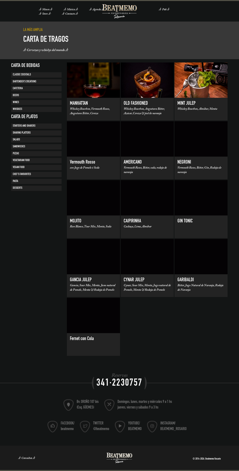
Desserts (17, 188)
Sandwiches (19, 146)
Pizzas (16, 153)
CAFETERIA (18, 88)
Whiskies (17, 109)
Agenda (96, 9)
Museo (45, 9)
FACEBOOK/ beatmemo (67, 426)
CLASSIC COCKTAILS (22, 74)
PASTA (15, 181)
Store (45, 13)
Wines (16, 102)
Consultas (26, 458)
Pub (164, 9)
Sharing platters (22, 132)
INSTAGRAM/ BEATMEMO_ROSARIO (173, 426)
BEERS (16, 95)
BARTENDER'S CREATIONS (24, 81)
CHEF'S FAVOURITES (22, 174)
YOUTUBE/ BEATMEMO (135, 426)
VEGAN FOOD (19, 167)
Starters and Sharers (24, 125)
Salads (16, 139)
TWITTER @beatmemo (101, 426)
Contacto (70, 13)
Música (71, 9)
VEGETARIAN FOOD (21, 160)
